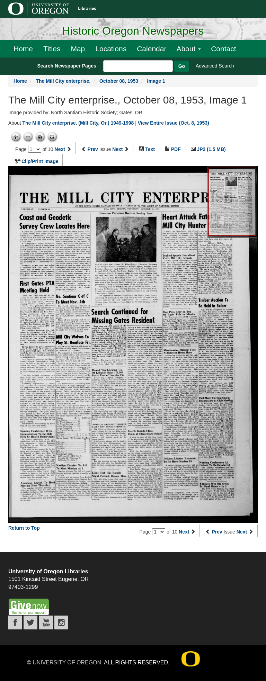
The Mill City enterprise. (63, 81)
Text (150, 149)
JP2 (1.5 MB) (211, 149)
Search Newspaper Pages (66, 66)
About (188, 49)
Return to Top (24, 528)
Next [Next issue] (117, 149)
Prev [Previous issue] (93, 149)
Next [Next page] (60, 149)
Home (23, 49)
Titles (51, 49)
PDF (176, 149)
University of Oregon (67, 662)
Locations (110, 49)
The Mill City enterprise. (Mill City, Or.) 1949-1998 (78, 123)
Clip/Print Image (40, 161)
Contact (223, 49)
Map (78, 49)
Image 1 (156, 81)
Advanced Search (215, 66)
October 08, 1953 (118, 81)
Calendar (151, 49)
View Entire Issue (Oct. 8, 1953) (173, 123)
